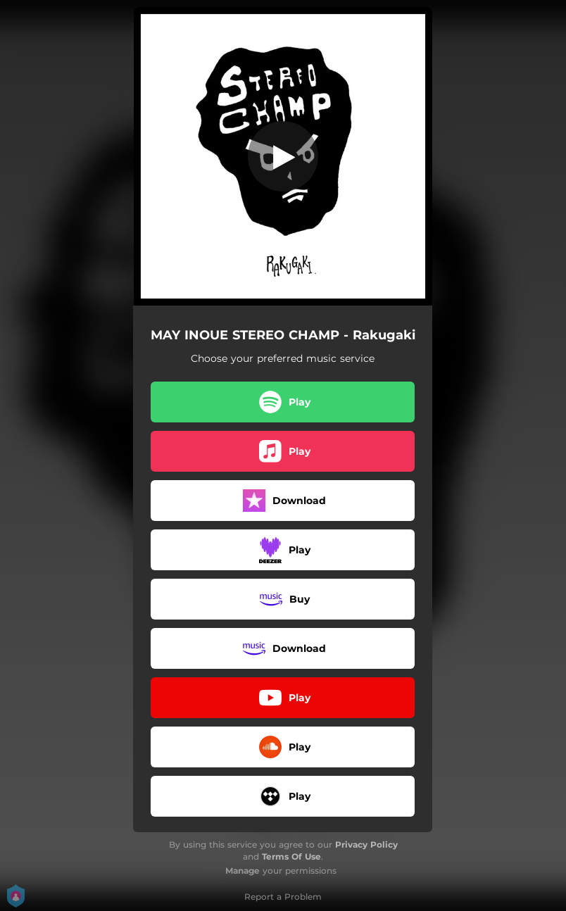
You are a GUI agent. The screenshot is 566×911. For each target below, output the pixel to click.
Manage (242, 870)
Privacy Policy (366, 844)
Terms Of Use (291, 856)
